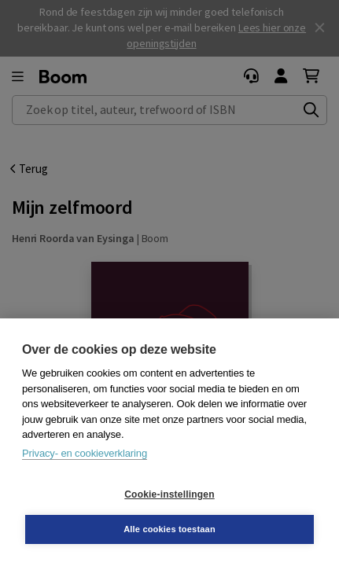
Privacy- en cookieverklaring (84, 453)
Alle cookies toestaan (169, 529)
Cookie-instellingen (169, 494)
